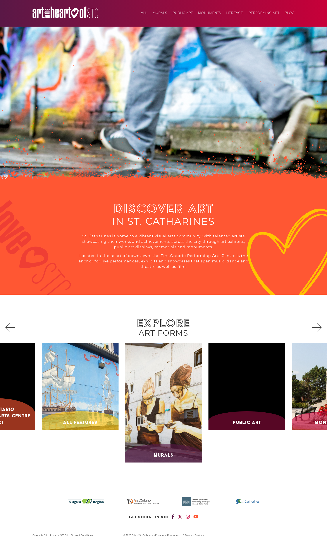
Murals (160, 13)
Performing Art (263, 13)
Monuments (209, 13)
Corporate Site (40, 535)
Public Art (182, 13)
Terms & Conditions (82, 535)
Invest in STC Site (59, 535)
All (144, 13)
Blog (289, 13)
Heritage (234, 13)
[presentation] (10, 328)
